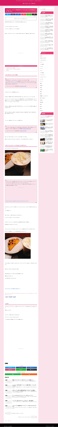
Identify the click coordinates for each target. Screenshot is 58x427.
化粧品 (41, 85)
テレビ (41, 70)
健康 (41, 83)
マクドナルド (42, 74)
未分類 (41, 100)
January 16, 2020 (23, 86)
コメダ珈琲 (42, 64)
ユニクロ (41, 79)
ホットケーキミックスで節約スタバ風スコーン (12, 288)
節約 (41, 104)
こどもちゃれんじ (43, 60)
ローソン (41, 81)
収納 (41, 87)
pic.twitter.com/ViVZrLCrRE (26, 128)
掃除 (41, 91)
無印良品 (41, 102)
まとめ (8, 70)
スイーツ (6, 363)
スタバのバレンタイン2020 (11, 67)
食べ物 (41, 110)
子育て (41, 89)
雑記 (41, 108)
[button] (52, 9)
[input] (46, 9)
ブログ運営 (42, 72)
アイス (41, 62)
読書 (41, 106)
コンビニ (41, 66)
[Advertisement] (21, 45)
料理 (41, 93)
